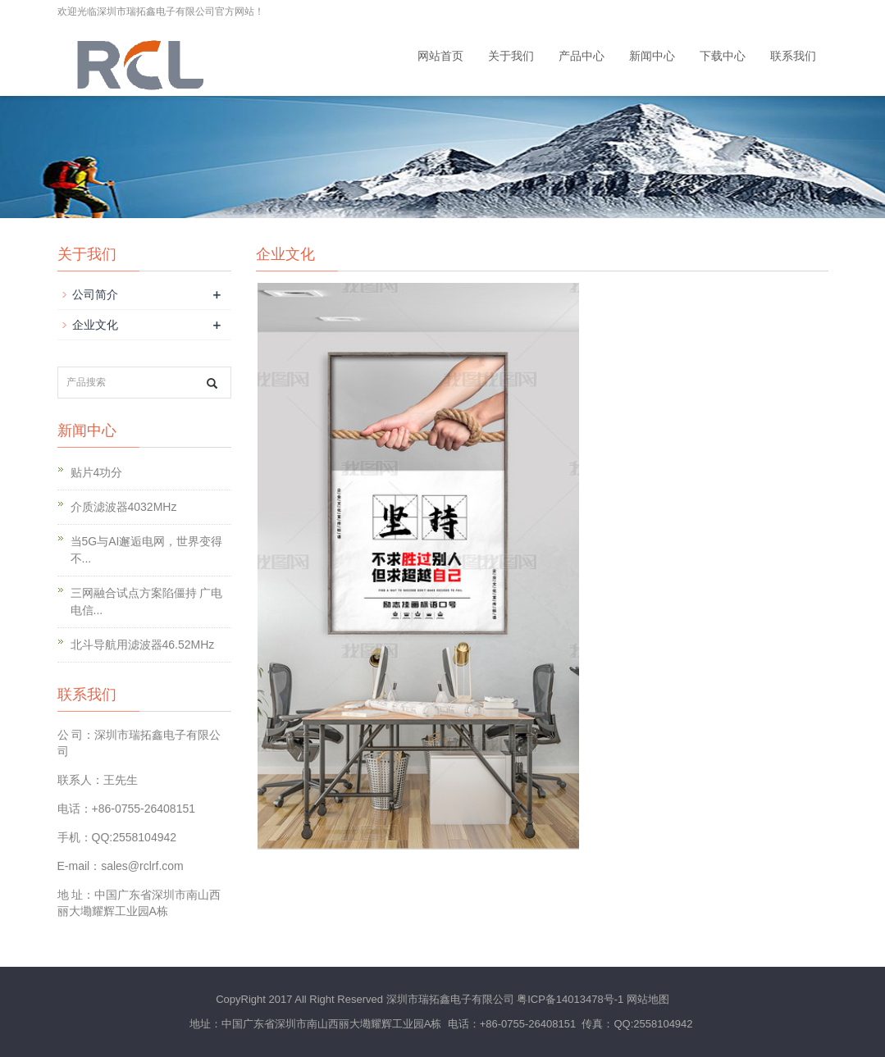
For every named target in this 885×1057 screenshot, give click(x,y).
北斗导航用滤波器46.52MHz (143, 644)
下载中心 (723, 55)
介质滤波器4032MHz (124, 506)
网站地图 (648, 999)
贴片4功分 (97, 472)
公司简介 (95, 294)
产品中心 (581, 55)
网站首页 (440, 55)
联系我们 (793, 55)
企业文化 (95, 324)
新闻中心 (652, 55)
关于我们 (511, 55)
